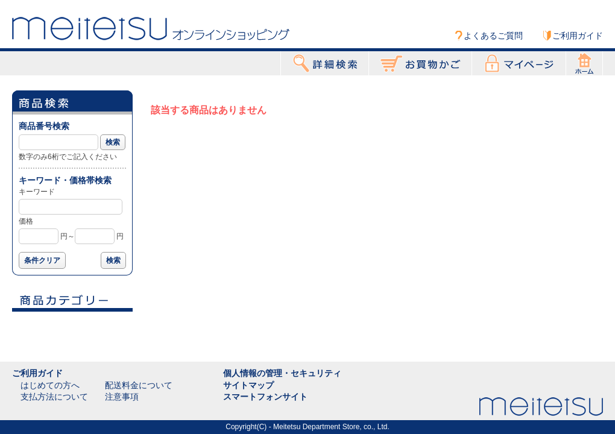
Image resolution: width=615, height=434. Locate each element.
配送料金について (138, 385)
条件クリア (42, 260)
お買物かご (420, 63)
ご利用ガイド (577, 35)
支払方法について (54, 396)
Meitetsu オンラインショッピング (150, 28)
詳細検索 (324, 63)
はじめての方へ (50, 385)
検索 (113, 142)
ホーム (584, 63)
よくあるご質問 (493, 35)
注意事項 (122, 396)
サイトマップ (248, 385)
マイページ (519, 63)
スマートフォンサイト (265, 396)
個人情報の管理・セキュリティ (282, 373)
